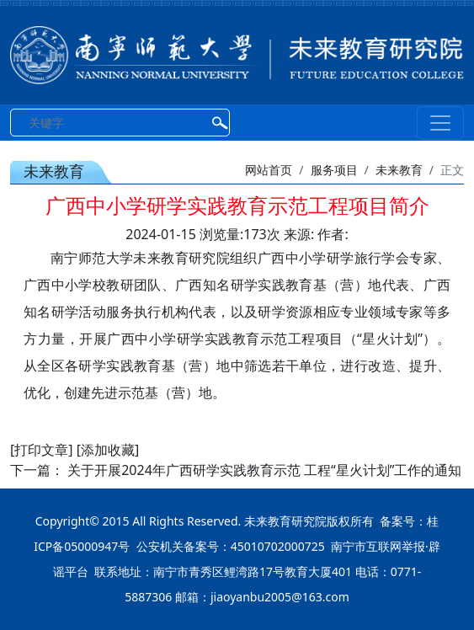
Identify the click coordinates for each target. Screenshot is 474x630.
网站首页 (268, 170)
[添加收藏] (108, 449)
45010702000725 (278, 546)
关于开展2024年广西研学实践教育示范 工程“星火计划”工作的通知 (264, 470)
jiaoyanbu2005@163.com (279, 597)
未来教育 (399, 170)
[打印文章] (41, 449)
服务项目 (334, 170)
